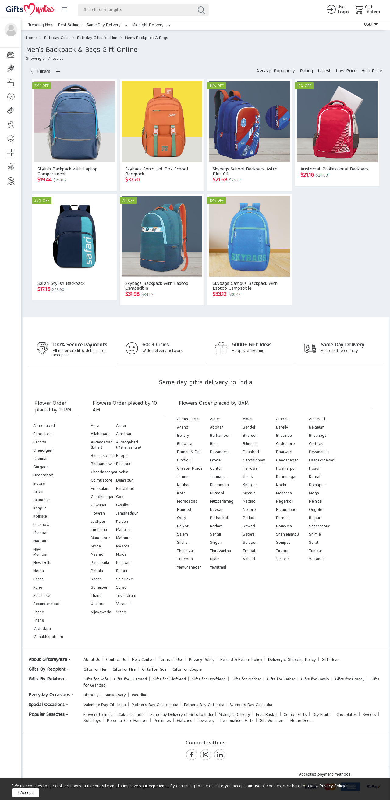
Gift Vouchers (272, 721)
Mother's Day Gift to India (155, 705)
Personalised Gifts (237, 721)
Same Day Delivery (107, 25)
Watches (184, 721)
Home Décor (301, 721)
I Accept (25, 793)
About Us (91, 660)
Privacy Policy (201, 660)
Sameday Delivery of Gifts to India (181, 715)
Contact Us (116, 660)
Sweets (369, 715)
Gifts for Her (95, 669)
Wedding (139, 695)
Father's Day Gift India (204, 705)
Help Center (142, 660)
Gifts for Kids (154, 669)
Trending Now (40, 25)
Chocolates (346, 715)
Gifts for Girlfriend (169, 679)
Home (31, 38)
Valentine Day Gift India (104, 705)
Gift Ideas (330, 660)
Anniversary (115, 695)
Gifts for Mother (246, 679)
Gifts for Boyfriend (209, 679)
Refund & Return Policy (241, 660)
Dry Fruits (322, 715)
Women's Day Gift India (251, 705)
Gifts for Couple (187, 669)
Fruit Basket (267, 715)
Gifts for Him (124, 669)
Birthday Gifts (56, 38)
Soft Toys (92, 721)
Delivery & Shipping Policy (292, 660)
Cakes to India (131, 715)
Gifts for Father (281, 679)
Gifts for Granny (350, 679)
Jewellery (206, 721)
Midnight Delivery (151, 25)
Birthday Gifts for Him (97, 38)
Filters (40, 72)
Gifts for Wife (95, 679)
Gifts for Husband (130, 679)
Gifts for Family (315, 679)
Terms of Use (171, 660)
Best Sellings (70, 25)
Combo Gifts (295, 715)
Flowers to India (98, 715)
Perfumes (162, 721)
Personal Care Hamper (127, 721)
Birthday (91, 695)
